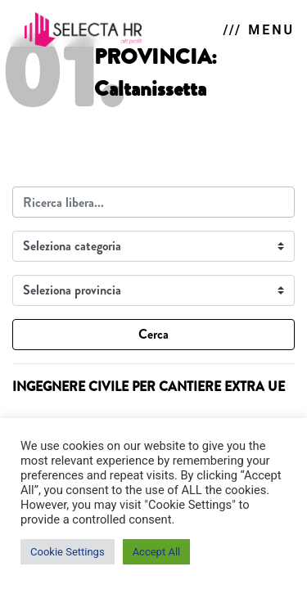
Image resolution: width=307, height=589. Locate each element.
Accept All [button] (157, 552)
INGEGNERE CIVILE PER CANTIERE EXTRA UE (148, 386)
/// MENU (259, 30)
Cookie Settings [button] (67, 552)
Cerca (153, 334)
